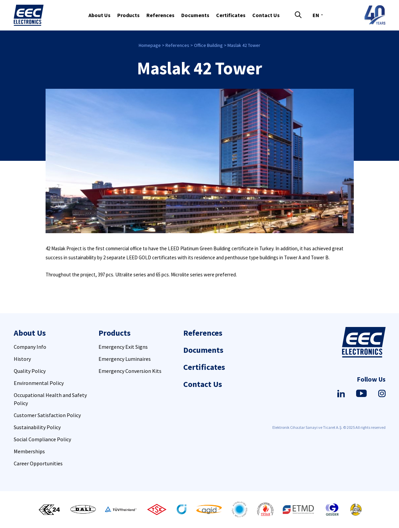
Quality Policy (30, 371)
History (22, 358)
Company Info (30, 346)
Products (128, 15)
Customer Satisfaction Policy (47, 415)
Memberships (29, 451)
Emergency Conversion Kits (129, 371)
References (160, 15)
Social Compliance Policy (42, 439)
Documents (195, 15)
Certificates (231, 15)
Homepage (150, 45)
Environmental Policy (39, 383)
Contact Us (266, 15)
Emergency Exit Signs (123, 346)
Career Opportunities (38, 463)
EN (316, 15)
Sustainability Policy (37, 427)
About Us (99, 15)
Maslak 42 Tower (243, 45)
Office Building (208, 45)
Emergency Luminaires (124, 358)
